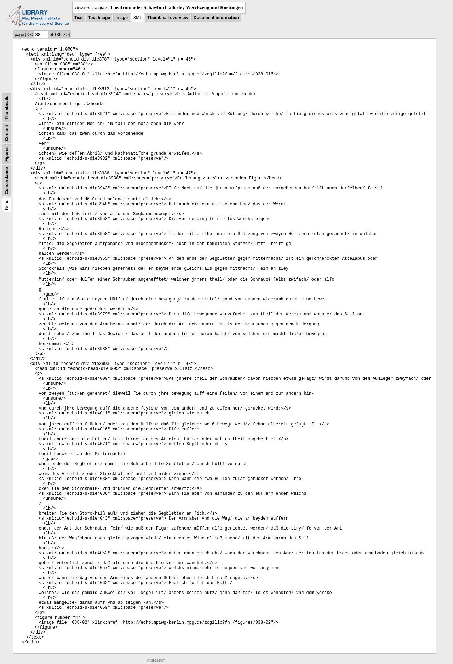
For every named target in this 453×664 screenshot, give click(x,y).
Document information (216, 17)
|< (27, 34)
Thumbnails (6, 107)
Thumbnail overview (167, 17)
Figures (6, 154)
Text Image (99, 17)
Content (6, 133)
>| (68, 34)
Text (78, 17)
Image (121, 17)
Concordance (6, 180)
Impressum (156, 660)
